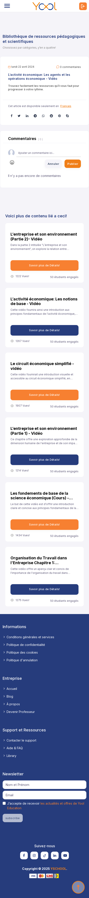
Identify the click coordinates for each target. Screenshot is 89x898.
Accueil (10, 689)
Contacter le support (19, 740)
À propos (11, 704)
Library (9, 756)
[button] (11, 115)
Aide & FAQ (13, 748)
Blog (8, 696)
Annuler (53, 163)
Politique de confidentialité (24, 645)
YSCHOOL (58, 869)
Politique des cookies (20, 652)
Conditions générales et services (28, 637)
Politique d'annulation (20, 660)
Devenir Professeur (19, 712)
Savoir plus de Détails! (44, 265)
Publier (72, 163)
